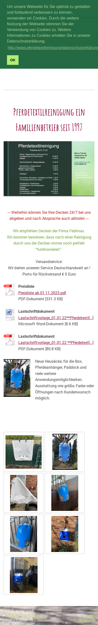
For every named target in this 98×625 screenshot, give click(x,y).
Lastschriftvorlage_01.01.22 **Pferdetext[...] (55, 342)
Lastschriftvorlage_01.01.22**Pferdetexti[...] (55, 317)
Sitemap (36, 615)
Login (91, 615)
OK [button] (12, 60)
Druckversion (15, 615)
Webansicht (87, 620)
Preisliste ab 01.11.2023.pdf (42, 292)
